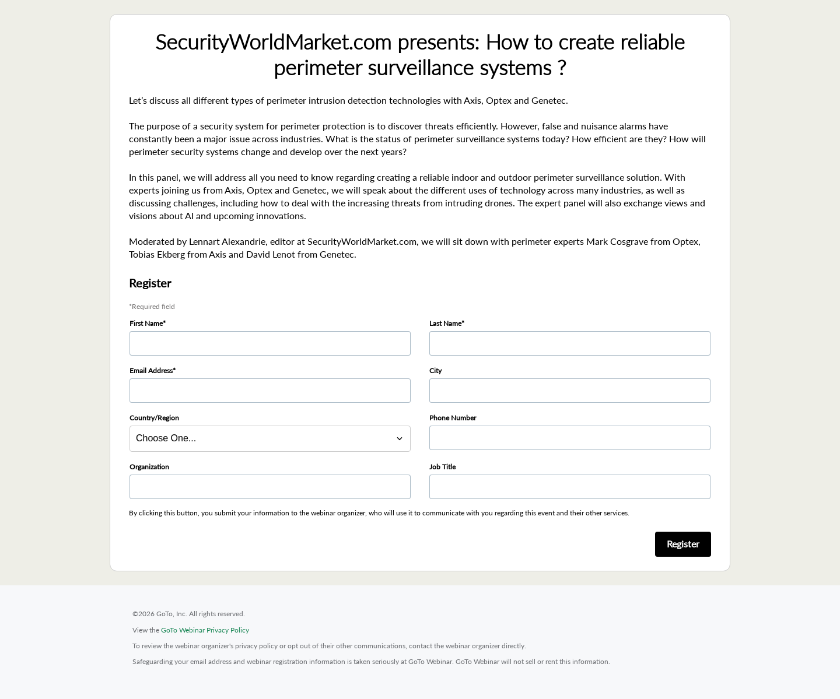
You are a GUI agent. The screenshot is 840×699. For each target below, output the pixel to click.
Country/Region (154, 417)
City (435, 370)
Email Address (151, 370)
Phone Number (452, 417)
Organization (149, 466)
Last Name (445, 323)
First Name (146, 323)
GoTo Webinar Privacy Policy (205, 630)
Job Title (442, 466)
